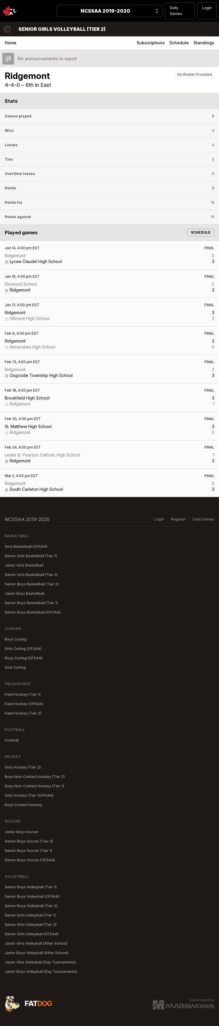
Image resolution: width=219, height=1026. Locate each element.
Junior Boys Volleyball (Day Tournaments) (41, 971)
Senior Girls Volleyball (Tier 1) (30, 915)
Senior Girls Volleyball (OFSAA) (32, 934)
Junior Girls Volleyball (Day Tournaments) (40, 962)
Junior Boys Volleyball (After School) (36, 953)
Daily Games (176, 11)
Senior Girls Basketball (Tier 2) (31, 574)
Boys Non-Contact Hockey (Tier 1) (34, 786)
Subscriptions (151, 42)
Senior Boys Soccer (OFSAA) (30, 860)
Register (178, 519)
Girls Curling (15, 667)
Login (207, 8)
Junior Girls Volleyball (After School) (36, 943)
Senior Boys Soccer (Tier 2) (29, 841)
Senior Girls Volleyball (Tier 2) (31, 924)
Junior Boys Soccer (22, 832)
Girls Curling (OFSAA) (23, 648)
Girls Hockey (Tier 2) (23, 767)
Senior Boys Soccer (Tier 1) (28, 850)
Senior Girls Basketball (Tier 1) (31, 556)
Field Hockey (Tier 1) (22, 694)
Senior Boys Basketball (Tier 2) (32, 584)
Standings (203, 42)
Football (12, 740)
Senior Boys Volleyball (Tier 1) (31, 887)
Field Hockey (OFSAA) (24, 704)
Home (10, 42)
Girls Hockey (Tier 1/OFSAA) (29, 795)
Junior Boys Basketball (24, 593)
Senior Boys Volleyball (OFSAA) (32, 896)
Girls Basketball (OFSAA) (26, 546)
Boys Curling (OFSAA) (24, 658)
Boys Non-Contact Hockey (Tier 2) (35, 776)
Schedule (179, 42)
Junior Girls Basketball (24, 565)
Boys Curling (16, 639)
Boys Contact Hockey (23, 805)
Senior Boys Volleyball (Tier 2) (31, 906)
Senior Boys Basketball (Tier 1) (31, 603)
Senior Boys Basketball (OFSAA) (33, 612)
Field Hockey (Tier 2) (23, 713)
